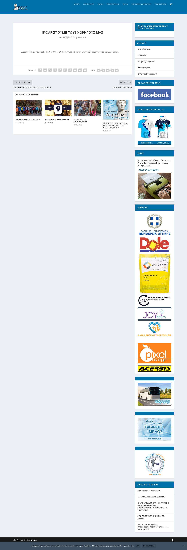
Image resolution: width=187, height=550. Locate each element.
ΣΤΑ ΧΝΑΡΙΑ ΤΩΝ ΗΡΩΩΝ (57, 120)
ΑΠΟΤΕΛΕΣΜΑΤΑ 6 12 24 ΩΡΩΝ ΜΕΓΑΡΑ (151, 524)
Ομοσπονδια (113, 9)
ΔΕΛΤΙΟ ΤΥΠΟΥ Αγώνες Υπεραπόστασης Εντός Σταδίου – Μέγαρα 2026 (153, 533)
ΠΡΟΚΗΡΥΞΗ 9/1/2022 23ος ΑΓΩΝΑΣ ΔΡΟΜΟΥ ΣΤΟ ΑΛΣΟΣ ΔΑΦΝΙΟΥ (115, 126)
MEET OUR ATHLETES (149, 177)
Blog (125, 9)
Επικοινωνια (160, 9)
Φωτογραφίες (144, 75)
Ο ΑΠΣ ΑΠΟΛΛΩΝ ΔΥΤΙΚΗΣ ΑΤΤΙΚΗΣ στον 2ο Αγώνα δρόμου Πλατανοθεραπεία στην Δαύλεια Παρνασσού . (153, 513)
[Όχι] (183, 546)
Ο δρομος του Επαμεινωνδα (81, 121)
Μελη (100, 9)
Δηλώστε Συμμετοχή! (147, 81)
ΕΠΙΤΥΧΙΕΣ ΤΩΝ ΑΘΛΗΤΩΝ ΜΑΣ (151, 504)
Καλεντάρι (142, 62)
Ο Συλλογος (88, 9)
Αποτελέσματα (144, 56)
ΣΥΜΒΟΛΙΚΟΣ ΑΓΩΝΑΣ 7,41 (28, 120)
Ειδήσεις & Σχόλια (146, 68)
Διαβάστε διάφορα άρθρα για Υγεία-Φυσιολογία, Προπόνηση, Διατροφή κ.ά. (154, 170)
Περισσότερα (149, 546)
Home (77, 9)
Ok (138, 546)
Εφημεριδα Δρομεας (141, 9)
